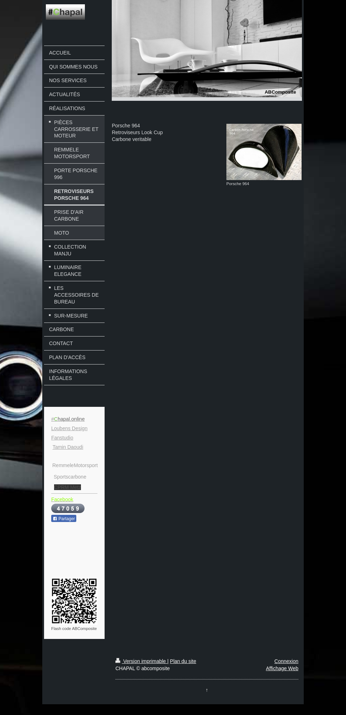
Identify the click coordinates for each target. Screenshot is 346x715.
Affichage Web (282, 668)
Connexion (286, 661)
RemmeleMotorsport (75, 465)
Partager (64, 518)
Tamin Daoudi (68, 447)
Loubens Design (69, 428)
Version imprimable (141, 661)
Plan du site (183, 661)
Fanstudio (62, 438)
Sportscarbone (70, 477)
